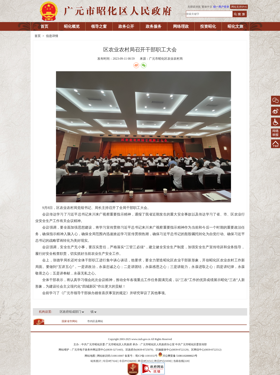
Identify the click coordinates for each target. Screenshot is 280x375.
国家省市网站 (69, 321)
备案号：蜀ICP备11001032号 (141, 355)
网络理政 (181, 26)
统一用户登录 (221, 6)
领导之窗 (99, 26)
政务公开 (126, 26)
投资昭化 (208, 26)
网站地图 (90, 355)
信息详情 (52, 36)
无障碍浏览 (194, 6)
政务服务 (153, 26)
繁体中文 (207, 6)
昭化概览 (72, 26)
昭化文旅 (235, 26)
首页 (44, 26)
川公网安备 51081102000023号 (177, 355)
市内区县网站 (95, 321)
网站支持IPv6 (239, 6)
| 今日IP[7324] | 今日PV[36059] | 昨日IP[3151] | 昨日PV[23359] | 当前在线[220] (145, 361)
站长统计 (96, 361)
